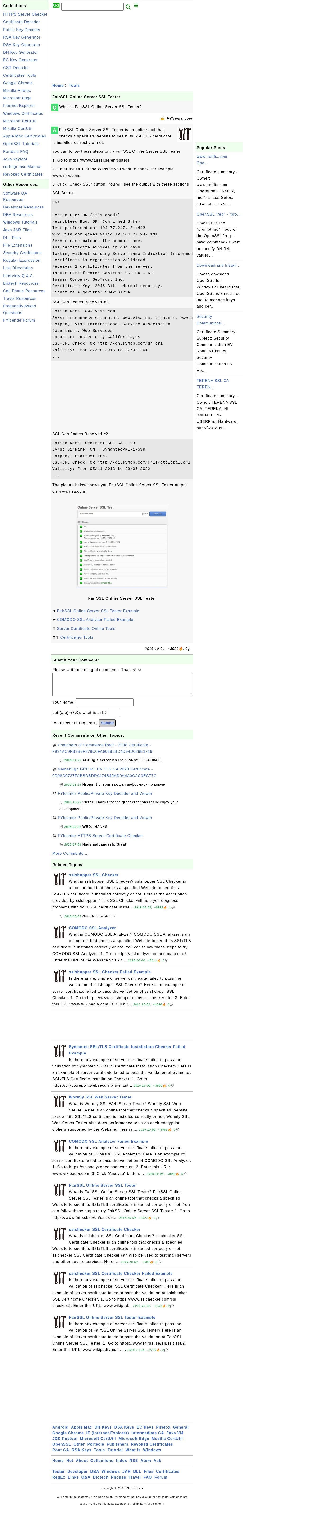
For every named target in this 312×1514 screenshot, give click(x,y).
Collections (101, 1465)
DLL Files (12, 238)
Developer (77, 1476)
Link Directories (18, 268)
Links (73, 1482)
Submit (107, 728)
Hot (69, 1465)
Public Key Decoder (22, 30)
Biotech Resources (21, 283)
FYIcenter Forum (19, 320)
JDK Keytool (64, 1443)
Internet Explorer (19, 106)
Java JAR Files (17, 230)
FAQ (148, 1482)
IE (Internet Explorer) (107, 1438)
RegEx (58, 1482)
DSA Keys (124, 1432)
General (181, 1432)
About (82, 1465)
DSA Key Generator (22, 45)
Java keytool (15, 159)
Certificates (168, 1476)
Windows (152, 1455)
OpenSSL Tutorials (21, 144)
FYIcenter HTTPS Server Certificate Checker (100, 840)
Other (79, 1449)
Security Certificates (22, 253)
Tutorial (115, 1455)
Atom (145, 1465)
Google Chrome (18, 83)
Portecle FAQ (15, 152)
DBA (94, 1476)
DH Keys (103, 1432)
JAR (126, 1476)
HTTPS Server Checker (25, 14)
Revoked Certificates (23, 174)
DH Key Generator (20, 52)
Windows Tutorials (20, 222)
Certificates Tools (19, 75)
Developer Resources (23, 207)
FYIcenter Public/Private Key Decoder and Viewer (105, 798)
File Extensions (17, 245)
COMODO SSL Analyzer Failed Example (95, 620)
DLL (137, 1476)
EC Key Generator (20, 60)
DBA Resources (18, 215)
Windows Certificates (23, 113)
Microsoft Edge (17, 98)
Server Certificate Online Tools (86, 629)
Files (149, 1476)
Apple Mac (81, 1432)
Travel (135, 1482)
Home (58, 86)
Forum (160, 1482)
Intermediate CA (147, 1438)
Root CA (60, 1455)
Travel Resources (19, 299)
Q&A (86, 1482)
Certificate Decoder (21, 22)
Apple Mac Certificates (24, 136)
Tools (74, 86)
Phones (118, 1482)
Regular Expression (22, 260)
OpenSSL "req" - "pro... (219, 214)
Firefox (163, 1432)
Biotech (101, 1482)
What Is (133, 1455)
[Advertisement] (25, 396)
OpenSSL (61, 1449)
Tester (58, 1476)
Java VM (175, 1438)
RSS (134, 1465)
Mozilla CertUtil (17, 129)
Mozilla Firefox (17, 91)
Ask (157, 1465)
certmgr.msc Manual (22, 167)
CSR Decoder (16, 68)
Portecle (95, 1449)
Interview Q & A (18, 276)
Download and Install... (218, 265)
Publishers (117, 1449)
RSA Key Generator (22, 37)
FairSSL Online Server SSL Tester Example (98, 611)
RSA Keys (81, 1455)
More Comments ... (70, 858)
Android (60, 1432)
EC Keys (145, 1432)
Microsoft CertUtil (19, 121)
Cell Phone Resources (24, 291)
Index (121, 1465)
